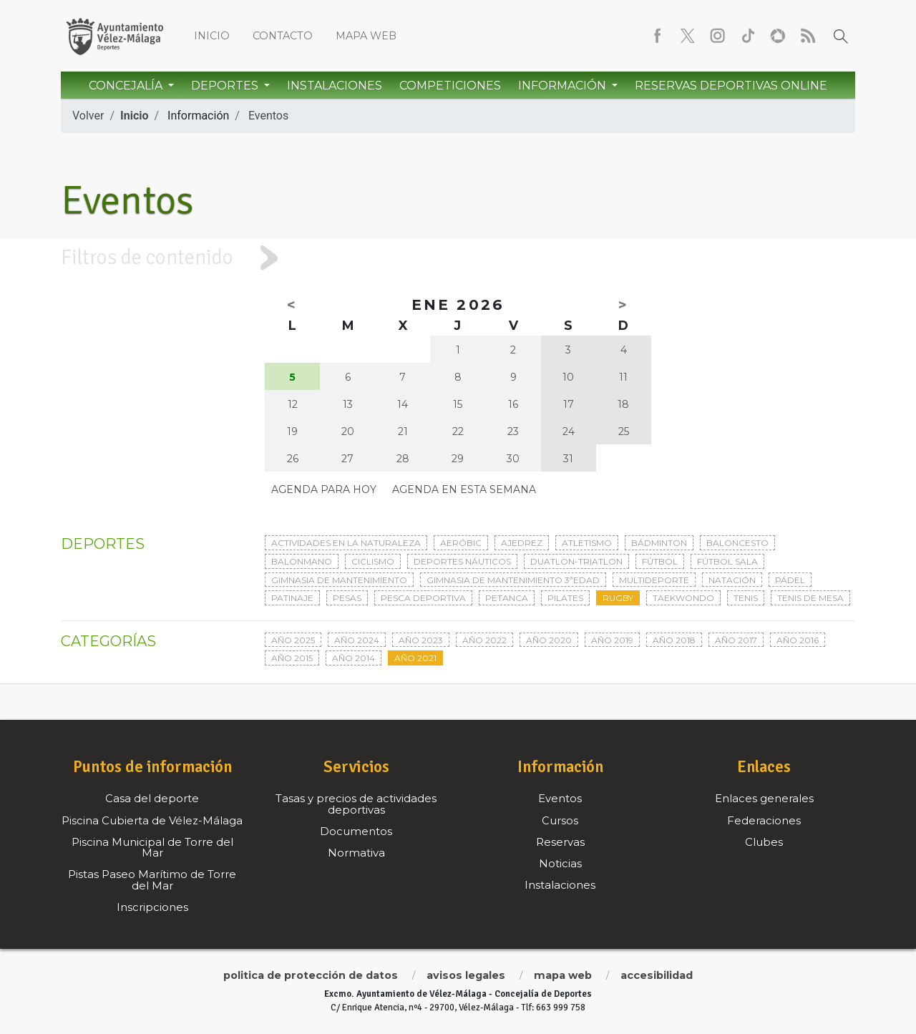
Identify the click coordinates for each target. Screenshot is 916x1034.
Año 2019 (612, 640)
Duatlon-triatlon (576, 561)
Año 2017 (736, 640)
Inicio (212, 35)
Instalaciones (334, 85)
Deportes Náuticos (462, 561)
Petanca (506, 597)
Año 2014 (353, 658)
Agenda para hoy (323, 489)
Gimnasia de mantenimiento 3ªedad (513, 580)
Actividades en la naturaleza (346, 542)
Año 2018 (674, 640)
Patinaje (292, 597)
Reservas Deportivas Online (731, 85)
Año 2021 (415, 658)
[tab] (458, 258)
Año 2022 (484, 640)
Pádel (790, 580)
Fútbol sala (727, 561)
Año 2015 (292, 658)
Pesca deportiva (423, 597)
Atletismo (587, 542)
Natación (732, 580)
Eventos (268, 115)
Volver (88, 115)
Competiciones (450, 85)
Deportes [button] (226, 85)
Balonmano (301, 561)
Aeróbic (461, 542)
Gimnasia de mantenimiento (339, 580)
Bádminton (659, 542)
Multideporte (654, 580)
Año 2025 (293, 640)
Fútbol (660, 561)
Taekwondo (683, 597)
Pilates (565, 597)
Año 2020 (549, 640)
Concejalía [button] (127, 85)
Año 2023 (421, 640)
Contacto (283, 35)
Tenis (746, 597)
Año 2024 (356, 640)
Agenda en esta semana (464, 489)
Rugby (618, 597)
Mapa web (366, 35)
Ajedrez (521, 542)
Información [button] (563, 85)
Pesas (347, 597)
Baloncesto (737, 542)
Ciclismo (372, 561)
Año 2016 (797, 640)
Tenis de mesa (810, 597)
